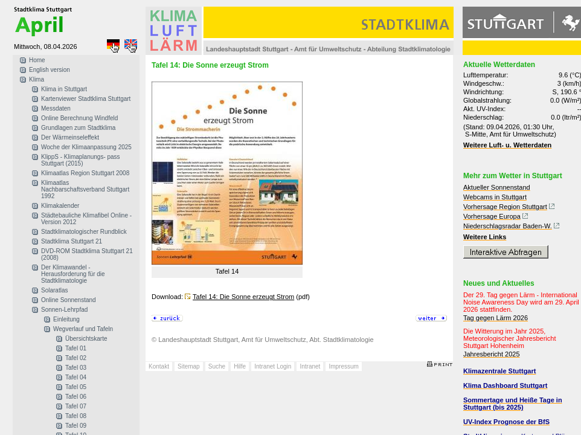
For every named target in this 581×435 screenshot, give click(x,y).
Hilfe (240, 366)
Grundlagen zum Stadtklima (78, 127)
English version (49, 69)
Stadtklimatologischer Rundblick (84, 231)
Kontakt (159, 366)
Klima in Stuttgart (64, 89)
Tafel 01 (75, 348)
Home (37, 60)
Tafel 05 (75, 387)
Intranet (310, 366)
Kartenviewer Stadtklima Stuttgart (85, 98)
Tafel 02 (75, 358)
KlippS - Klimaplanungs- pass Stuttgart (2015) (80, 160)
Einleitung (66, 319)
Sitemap (189, 366)
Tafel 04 (75, 377)
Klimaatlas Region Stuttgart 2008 (85, 173)
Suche (216, 366)
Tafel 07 (75, 406)
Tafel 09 (75, 425)
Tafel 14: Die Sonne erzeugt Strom (243, 296)
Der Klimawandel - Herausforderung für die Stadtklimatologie (73, 274)
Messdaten (56, 108)
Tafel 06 (75, 396)
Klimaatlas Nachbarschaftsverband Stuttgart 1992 (85, 189)
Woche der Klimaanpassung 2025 (86, 147)
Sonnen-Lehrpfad (64, 309)
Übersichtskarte (86, 338)
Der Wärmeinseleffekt (70, 137)
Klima (36, 79)
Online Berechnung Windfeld (79, 118)
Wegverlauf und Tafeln (83, 329)
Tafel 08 (75, 416)
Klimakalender (60, 205)
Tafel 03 (75, 367)
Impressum (343, 366)
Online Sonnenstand (68, 300)
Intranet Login (272, 366)
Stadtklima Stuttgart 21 (71, 241)
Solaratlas (54, 290)
